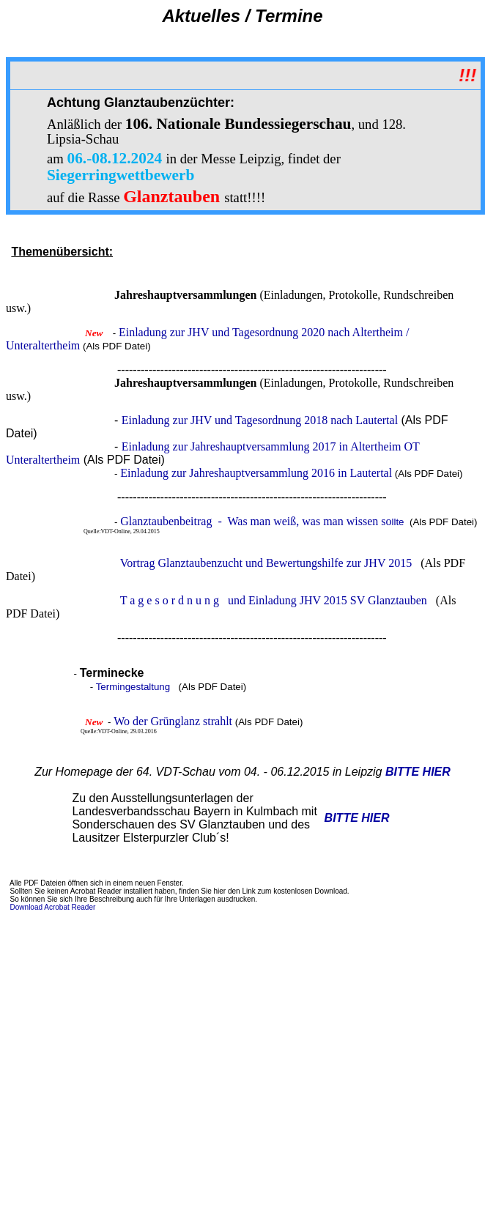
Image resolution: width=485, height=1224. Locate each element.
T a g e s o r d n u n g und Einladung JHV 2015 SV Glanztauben (273, 600)
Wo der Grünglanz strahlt (173, 721)
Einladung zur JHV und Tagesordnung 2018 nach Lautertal (260, 420)
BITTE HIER (418, 771)
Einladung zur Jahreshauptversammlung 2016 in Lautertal (256, 473)
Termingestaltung (133, 686)
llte (263, 521)
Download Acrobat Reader (53, 907)
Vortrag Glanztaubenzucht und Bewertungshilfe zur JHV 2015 (266, 563)
